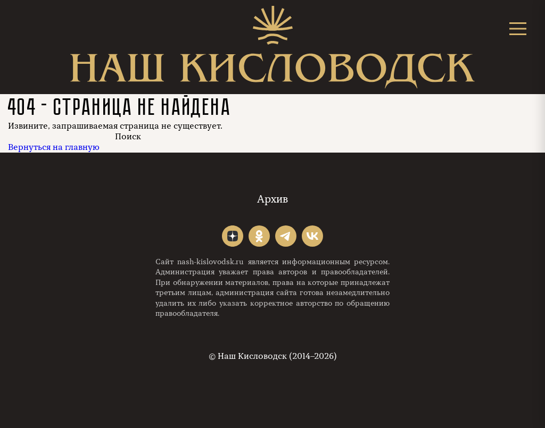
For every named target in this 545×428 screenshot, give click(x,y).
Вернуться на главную (54, 147)
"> (232, 236)
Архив (272, 199)
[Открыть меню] (518, 28)
